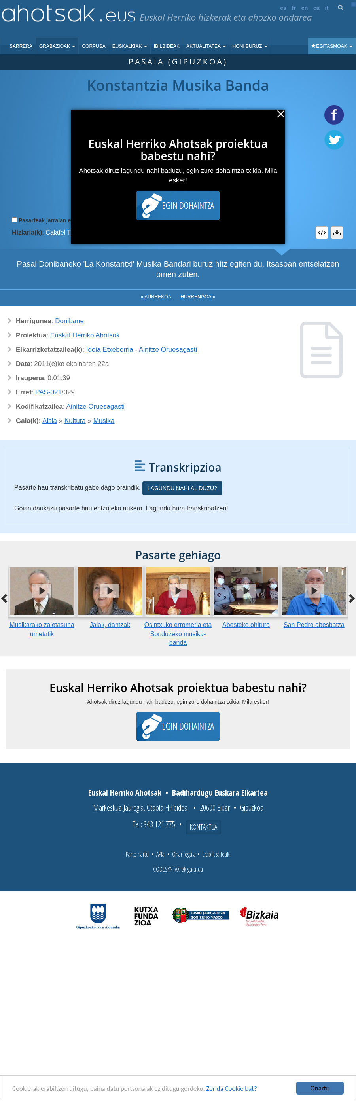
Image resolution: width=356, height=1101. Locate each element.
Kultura (75, 420)
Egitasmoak (331, 46)
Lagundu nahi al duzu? (182, 488)
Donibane (69, 321)
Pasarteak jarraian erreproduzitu (61, 220)
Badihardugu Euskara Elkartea (220, 792)
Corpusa (93, 46)
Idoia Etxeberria (109, 349)
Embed (322, 232)
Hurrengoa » (198, 296)
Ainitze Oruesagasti (168, 349)
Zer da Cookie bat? (231, 1088)
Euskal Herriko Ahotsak (85, 335)
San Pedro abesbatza (314, 625)
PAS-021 (48, 392)
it (327, 8)
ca (316, 8)
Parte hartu (137, 854)
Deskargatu (337, 232)
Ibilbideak (167, 46)
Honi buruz (250, 46)
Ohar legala (184, 854)
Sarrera (20, 46)
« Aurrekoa (156, 296)
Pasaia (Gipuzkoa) (178, 61)
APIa (160, 854)
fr (294, 8)
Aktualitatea (206, 46)
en (304, 8)
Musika (104, 420)
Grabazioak (57, 46)
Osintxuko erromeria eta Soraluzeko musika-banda (178, 634)
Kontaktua (203, 827)
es (283, 8)
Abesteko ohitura (246, 625)
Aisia (49, 420)
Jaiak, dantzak (110, 625)
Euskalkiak (129, 46)
